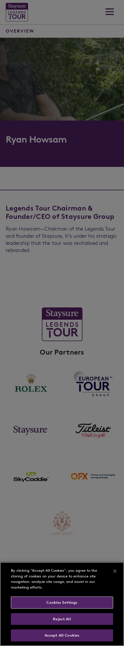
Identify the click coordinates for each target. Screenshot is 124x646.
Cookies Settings (61, 602)
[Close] (115, 571)
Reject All (62, 619)
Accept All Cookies (62, 635)
